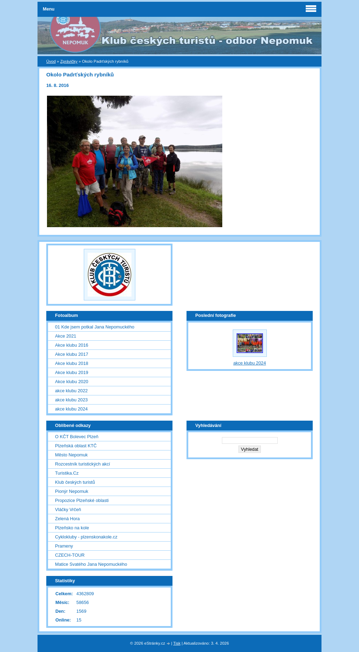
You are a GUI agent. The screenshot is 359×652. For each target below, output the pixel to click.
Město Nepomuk (71, 454)
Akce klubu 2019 (71, 372)
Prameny (64, 546)
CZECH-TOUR (69, 555)
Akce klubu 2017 (71, 354)
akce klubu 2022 (71, 390)
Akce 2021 (65, 336)
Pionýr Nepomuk (71, 491)
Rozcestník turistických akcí (82, 464)
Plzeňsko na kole (72, 527)
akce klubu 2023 (71, 399)
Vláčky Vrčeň (68, 509)
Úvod (51, 61)
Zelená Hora (67, 518)
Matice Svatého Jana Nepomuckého (91, 564)
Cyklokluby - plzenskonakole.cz (86, 536)
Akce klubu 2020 (71, 381)
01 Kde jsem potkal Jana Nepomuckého (94, 327)
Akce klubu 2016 (71, 345)
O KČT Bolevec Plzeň (77, 436)
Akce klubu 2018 (71, 363)
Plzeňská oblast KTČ (76, 445)
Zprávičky (68, 61)
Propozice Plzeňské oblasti (82, 500)
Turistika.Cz (67, 473)
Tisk (177, 643)
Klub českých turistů (75, 482)
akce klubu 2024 (71, 409)
